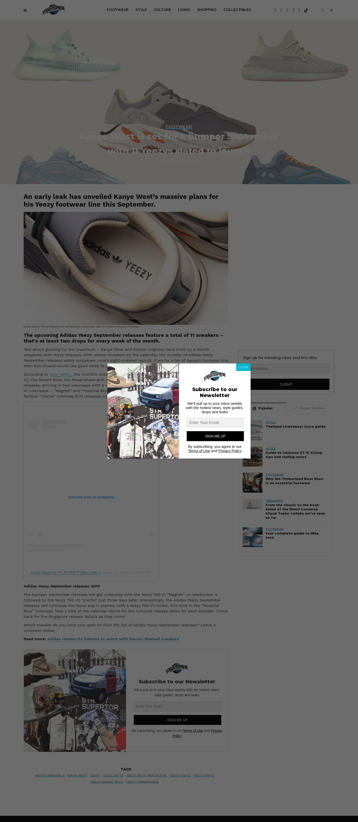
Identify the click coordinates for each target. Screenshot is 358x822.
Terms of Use (199, 451)
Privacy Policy (229, 451)
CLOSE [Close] (243, 367)
